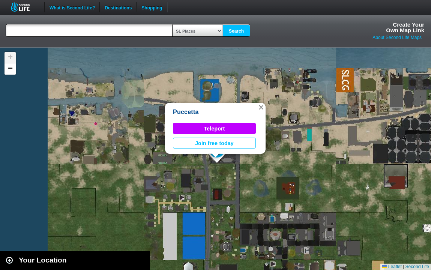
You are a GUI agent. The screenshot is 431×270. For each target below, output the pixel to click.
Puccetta (186, 112)
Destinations (118, 7)
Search (236, 31)
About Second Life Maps (397, 37)
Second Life (25, 7)
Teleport (214, 129)
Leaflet (391, 266)
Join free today (214, 143)
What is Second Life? (72, 7)
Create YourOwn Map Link (405, 27)
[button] (261, 107)
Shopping (151, 7)
